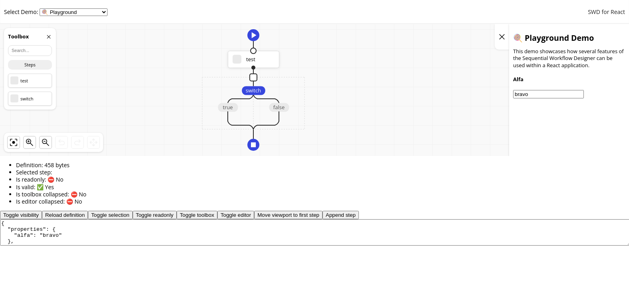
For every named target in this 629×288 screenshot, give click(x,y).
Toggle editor (236, 215)
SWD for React (606, 12)
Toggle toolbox (197, 215)
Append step (341, 215)
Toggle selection (110, 215)
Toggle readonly (154, 215)
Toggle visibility (21, 215)
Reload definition (65, 215)
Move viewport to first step (288, 215)
